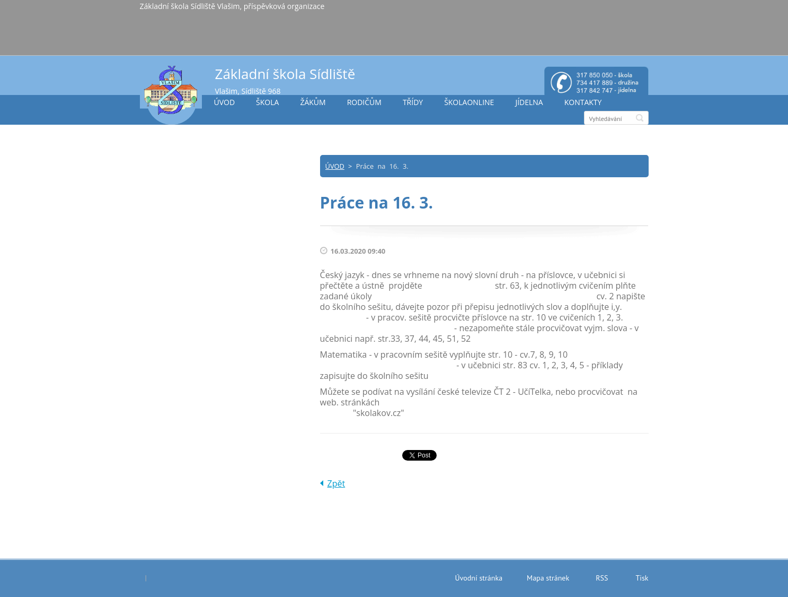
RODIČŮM (364, 102)
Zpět (336, 483)
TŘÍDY (413, 102)
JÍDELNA (529, 102)
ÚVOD (224, 102)
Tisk (641, 578)
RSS (602, 578)
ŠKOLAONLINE (469, 102)
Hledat (639, 118)
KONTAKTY (583, 102)
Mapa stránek (548, 578)
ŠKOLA (267, 102)
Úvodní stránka (479, 578)
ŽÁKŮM (312, 102)
